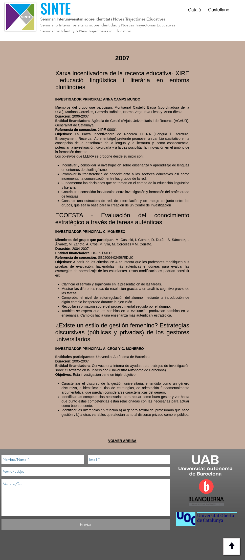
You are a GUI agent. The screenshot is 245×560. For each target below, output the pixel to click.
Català (194, 10)
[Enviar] (85, 524)
